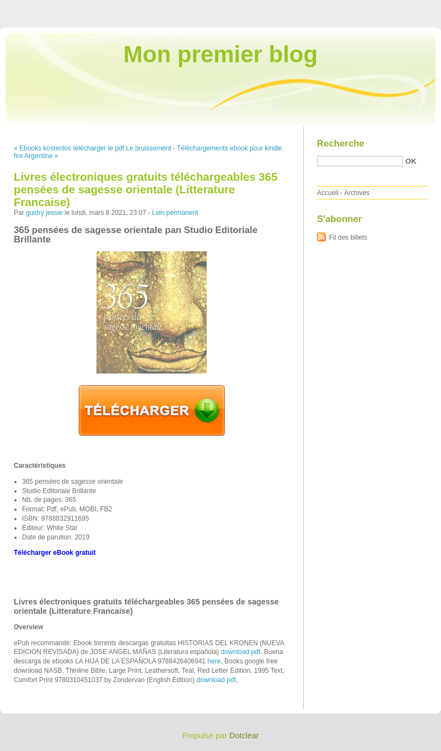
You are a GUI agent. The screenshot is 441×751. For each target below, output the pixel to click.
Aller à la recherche (408, 8)
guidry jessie (44, 213)
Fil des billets (348, 237)
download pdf (240, 652)
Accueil (327, 193)
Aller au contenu (306, 8)
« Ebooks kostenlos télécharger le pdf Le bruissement (92, 148)
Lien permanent (175, 213)
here (213, 661)
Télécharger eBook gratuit (55, 553)
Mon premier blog (220, 54)
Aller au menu (354, 8)
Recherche (340, 143)
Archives (356, 193)
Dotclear (244, 735)
